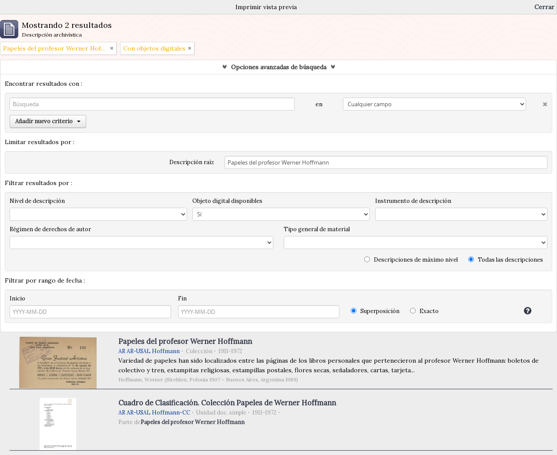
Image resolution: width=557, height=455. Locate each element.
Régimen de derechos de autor (50, 229)
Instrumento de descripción (413, 201)
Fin (182, 298)
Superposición (375, 311)
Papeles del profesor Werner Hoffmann (185, 341)
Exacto (424, 311)
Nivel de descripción (37, 201)
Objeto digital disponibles (227, 201)
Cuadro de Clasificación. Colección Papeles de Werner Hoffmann (227, 402)
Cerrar (544, 7)
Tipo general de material (317, 229)
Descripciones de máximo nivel (411, 259)
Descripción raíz (191, 162)
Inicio (17, 298)
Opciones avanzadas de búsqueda (278, 67)
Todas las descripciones (505, 259)
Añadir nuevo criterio (48, 121)
